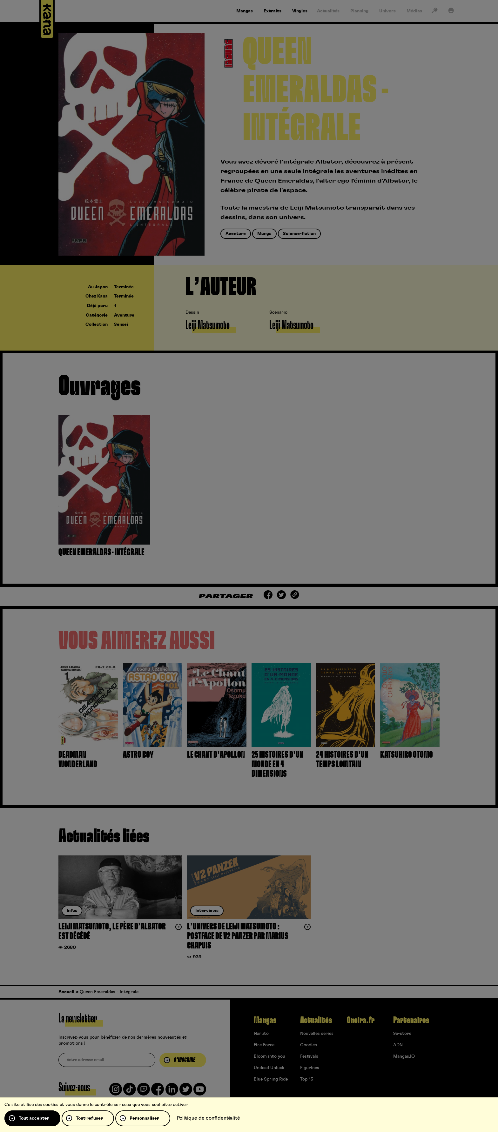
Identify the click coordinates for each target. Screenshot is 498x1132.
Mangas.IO (404, 1056)
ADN (398, 1045)
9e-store (402, 1033)
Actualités (316, 1020)
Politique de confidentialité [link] (208, 1118)
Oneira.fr (360, 1020)
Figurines (309, 1068)
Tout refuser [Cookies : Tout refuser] (89, 1118)
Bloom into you (269, 1056)
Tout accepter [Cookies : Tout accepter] (34, 1118)
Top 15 (306, 1079)
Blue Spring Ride (271, 1079)
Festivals (309, 1056)
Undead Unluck (269, 1068)
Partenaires (411, 1020)
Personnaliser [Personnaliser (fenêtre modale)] (144, 1118)
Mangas (265, 1020)
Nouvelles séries (316, 1033)
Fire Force (264, 1045)
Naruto (261, 1033)
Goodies (308, 1045)
